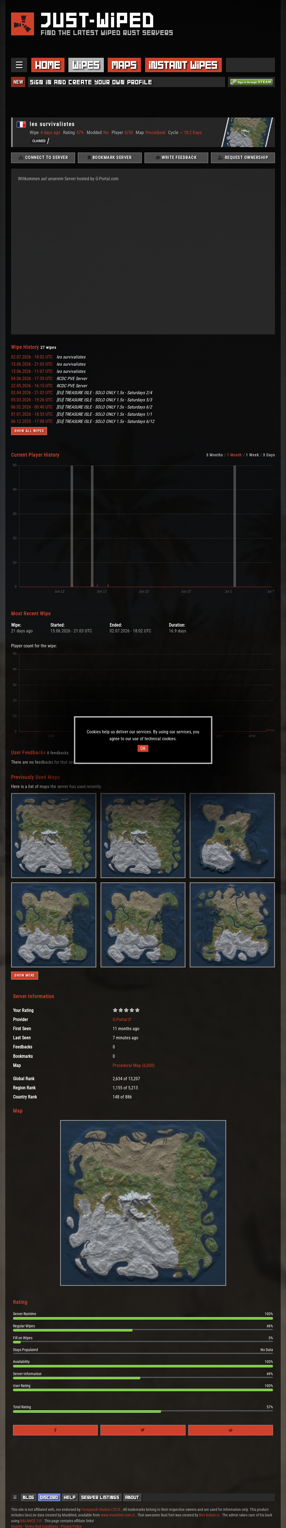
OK (143, 748)
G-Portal (122, 1020)
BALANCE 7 (31, 1521)
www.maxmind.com (118, 1515)
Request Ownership (243, 158)
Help (70, 1497)
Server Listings (100, 1497)
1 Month (234, 456)
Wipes (86, 65)
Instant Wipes (183, 65)
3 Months (214, 456)
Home (47, 65)
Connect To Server (43, 158)
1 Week (252, 456)
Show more (24, 976)
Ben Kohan (209, 1515)
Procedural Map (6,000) (133, 1066)
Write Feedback (176, 158)
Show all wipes (29, 432)
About (132, 1497)
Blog (28, 1497)
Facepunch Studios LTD (100, 1509)
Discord (49, 1497)
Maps (124, 65)
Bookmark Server (110, 158)
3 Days (269, 456)
